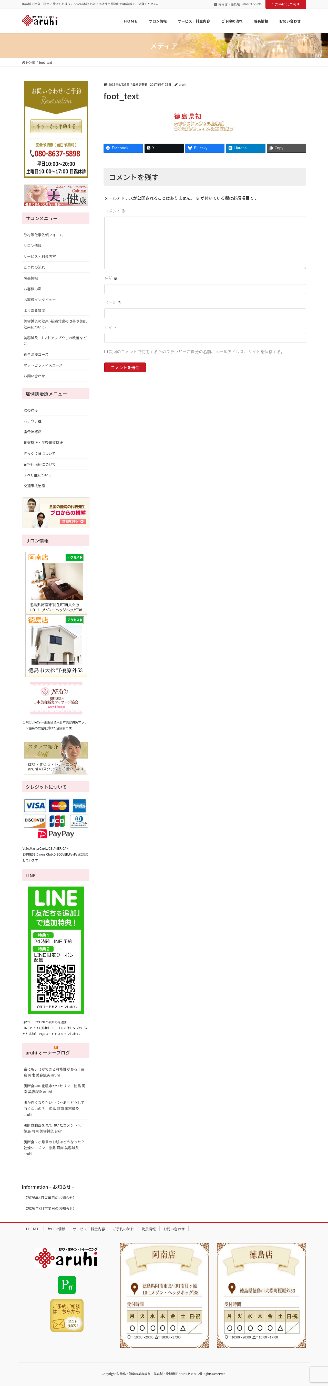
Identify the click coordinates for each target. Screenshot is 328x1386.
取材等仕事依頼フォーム (43, 234)
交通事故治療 (34, 485)
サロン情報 (33, 245)
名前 (111, 278)
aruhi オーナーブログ (48, 1052)
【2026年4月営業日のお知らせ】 (50, 1197)
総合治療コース (36, 354)
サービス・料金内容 (40, 256)
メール (113, 303)
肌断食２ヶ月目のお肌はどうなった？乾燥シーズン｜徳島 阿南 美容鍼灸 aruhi (54, 1147)
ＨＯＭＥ (33, 1228)
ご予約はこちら (286, 4)
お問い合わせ (34, 375)
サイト (110, 327)
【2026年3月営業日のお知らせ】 (50, 1208)
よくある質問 (34, 310)
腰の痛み (31, 410)
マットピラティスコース (43, 365)
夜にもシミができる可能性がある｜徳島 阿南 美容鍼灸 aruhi (54, 1072)
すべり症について (38, 474)
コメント (115, 211)
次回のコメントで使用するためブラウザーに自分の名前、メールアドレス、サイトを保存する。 (197, 351)
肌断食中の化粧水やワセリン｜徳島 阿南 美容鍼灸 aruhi (54, 1088)
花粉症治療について (40, 464)
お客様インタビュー (40, 299)
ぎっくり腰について (40, 453)
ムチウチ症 (33, 420)
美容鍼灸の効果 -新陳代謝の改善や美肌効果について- (55, 323)
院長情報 (31, 278)
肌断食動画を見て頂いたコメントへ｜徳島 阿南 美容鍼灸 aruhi (54, 1128)
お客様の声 (33, 288)
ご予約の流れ (34, 267)
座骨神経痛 (33, 431)
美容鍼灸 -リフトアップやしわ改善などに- (55, 340)
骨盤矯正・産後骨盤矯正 (43, 442)
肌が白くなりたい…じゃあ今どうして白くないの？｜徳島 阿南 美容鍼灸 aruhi (54, 1108)
